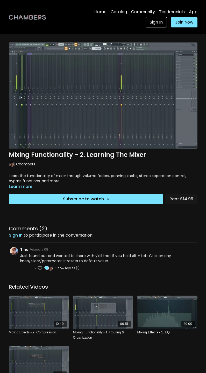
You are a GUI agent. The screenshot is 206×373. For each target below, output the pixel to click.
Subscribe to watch (87, 199)
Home (100, 12)
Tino (24, 249)
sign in (16, 235)
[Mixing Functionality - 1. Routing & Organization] (103, 335)
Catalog (119, 12)
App (193, 12)
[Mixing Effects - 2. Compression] (39, 332)
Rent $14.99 (181, 199)
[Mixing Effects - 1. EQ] (167, 332)
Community (143, 12)
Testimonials (172, 12)
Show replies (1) (67, 268)
